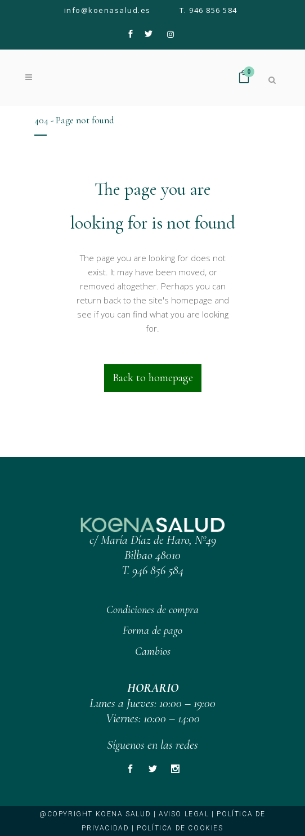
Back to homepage (153, 378)
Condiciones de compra (152, 609)
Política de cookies (180, 828)
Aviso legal (184, 814)
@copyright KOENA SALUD (95, 814)
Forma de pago (152, 630)
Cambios (153, 651)
